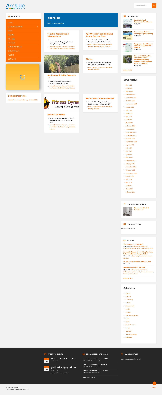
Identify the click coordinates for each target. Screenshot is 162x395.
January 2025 (130, 129)
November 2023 (131, 167)
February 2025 (130, 126)
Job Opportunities (132, 315)
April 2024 (129, 154)
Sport (151, 248)
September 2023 (131, 173)
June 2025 (129, 113)
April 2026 (129, 88)
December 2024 (131, 132)
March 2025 (129, 123)
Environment (149, 272)
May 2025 (129, 116)
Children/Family (128, 248)
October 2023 (130, 170)
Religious (131, 274)
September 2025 (131, 104)
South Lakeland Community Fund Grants (143, 21)
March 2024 (129, 157)
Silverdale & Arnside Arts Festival (63, 359)
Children (128, 296)
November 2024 (131, 135)
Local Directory (59, 23)
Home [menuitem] (154, 387)
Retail (148, 248)
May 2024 (129, 151)
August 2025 (130, 107)
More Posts (127, 70)
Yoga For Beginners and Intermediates (58, 35)
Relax (127, 322)
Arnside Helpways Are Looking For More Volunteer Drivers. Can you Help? (138, 253)
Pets (127, 318)
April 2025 (129, 120)
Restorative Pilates (56, 114)
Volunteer (129, 337)
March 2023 (129, 189)
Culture (143, 272)
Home (49, 23)
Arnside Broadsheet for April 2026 (95, 370)
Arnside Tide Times (18, 96)
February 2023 (130, 192)
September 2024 (131, 142)
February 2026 (130, 94)
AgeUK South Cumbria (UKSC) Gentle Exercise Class (99, 35)
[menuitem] (23, 23)
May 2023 (129, 183)
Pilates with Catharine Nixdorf (100, 98)
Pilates (89, 59)
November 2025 (131, 98)
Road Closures (130, 325)
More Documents (89, 377)
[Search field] (145, 5)
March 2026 (129, 91)
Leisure (52, 129)
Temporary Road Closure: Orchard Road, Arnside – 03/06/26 (143, 46)
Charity (128, 293)
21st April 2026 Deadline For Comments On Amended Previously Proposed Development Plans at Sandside (143, 59)
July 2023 (129, 179)
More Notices (128, 278)
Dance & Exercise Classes (58, 46)
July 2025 (129, 110)
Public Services (105, 46)
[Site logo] (15, 8)
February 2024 (130, 161)
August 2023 (130, 176)
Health (128, 309)
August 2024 (130, 145)
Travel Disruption (131, 334)
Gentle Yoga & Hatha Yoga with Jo (61, 76)
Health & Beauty (63, 49)
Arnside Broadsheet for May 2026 (95, 365)
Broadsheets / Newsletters (139, 246)
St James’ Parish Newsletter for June (137, 262)
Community (136, 248)
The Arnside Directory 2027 (133, 244)
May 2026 (129, 85)
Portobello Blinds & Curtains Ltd (141, 209)
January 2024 (130, 164)
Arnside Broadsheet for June (134, 268)
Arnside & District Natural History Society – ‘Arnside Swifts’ (63, 368)
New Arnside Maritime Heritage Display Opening (143, 33)
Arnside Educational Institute (60, 373)
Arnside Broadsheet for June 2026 (95, 359)
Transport (129, 331)
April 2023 (129, 186)
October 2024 (130, 138)
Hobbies (72, 49)
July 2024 (129, 148)
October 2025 (130, 101)
